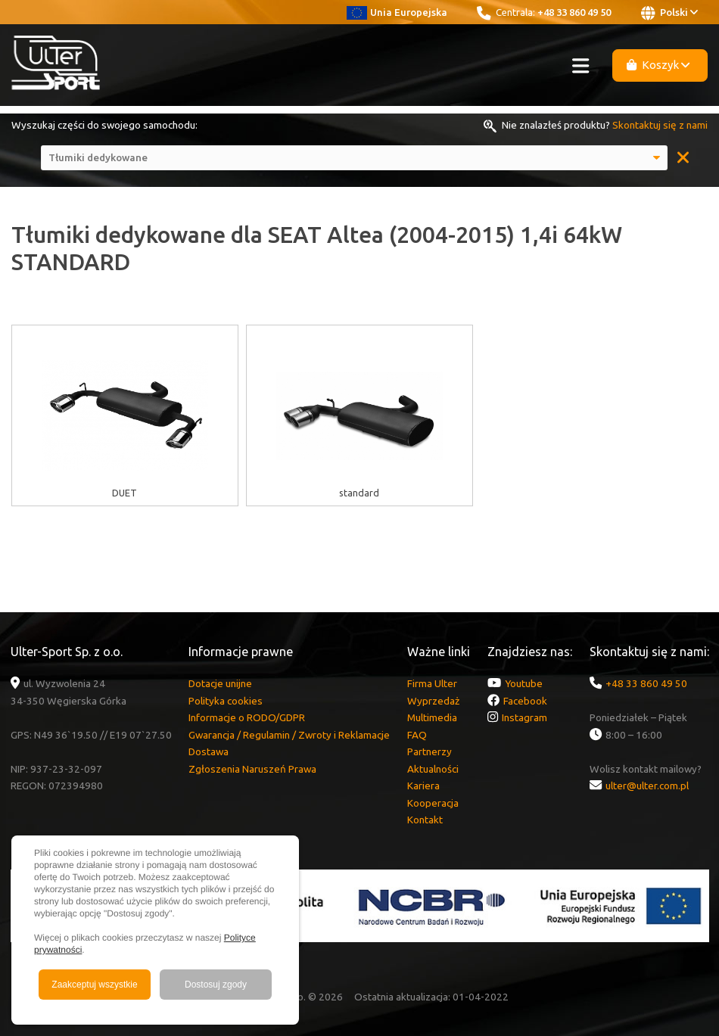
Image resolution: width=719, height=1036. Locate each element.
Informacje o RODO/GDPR (246, 717)
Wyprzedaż (433, 701)
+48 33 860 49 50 (574, 12)
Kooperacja (433, 803)
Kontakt (425, 820)
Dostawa (208, 751)
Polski (669, 13)
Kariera (423, 785)
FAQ (417, 735)
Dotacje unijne (220, 683)
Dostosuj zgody (216, 984)
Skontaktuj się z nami (660, 125)
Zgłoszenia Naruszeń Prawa (252, 769)
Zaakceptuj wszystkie (94, 984)
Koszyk (658, 64)
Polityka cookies (225, 701)
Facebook (525, 701)
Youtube (524, 683)
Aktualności (433, 769)
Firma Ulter (432, 683)
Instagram (524, 717)
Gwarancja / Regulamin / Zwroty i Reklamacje (289, 735)
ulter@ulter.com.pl (647, 785)
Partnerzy (429, 751)
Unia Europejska (397, 12)
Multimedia (432, 717)
